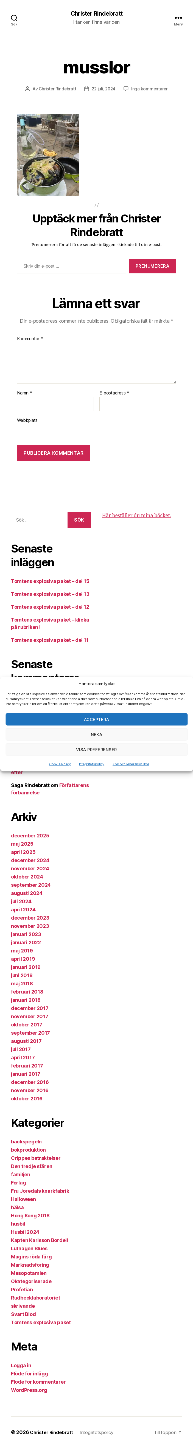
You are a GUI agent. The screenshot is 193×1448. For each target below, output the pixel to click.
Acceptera (96, 719)
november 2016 (30, 1091)
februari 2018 (27, 992)
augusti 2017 (26, 1041)
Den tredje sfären (31, 1166)
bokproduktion (28, 1150)
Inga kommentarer (150, 89)
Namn (24, 393)
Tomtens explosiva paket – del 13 (50, 594)
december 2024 (30, 860)
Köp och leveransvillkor (131, 764)
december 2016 (30, 1082)
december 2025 (30, 836)
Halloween (23, 1199)
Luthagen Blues (29, 1249)
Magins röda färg (31, 1257)
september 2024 (31, 885)
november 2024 (30, 869)
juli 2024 (21, 902)
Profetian (22, 1290)
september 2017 (30, 1033)
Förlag (18, 1183)
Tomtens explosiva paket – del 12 (50, 607)
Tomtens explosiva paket (41, 1323)
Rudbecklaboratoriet (35, 1298)
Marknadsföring (30, 1265)
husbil (18, 1224)
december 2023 (30, 918)
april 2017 (23, 1058)
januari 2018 (26, 1000)
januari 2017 (25, 1074)
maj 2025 (22, 844)
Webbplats (27, 420)
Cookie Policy (60, 764)
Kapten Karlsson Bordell (39, 1240)
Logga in (21, 1366)
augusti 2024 (27, 893)
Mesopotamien (29, 1273)
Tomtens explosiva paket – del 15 (50, 581)
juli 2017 (21, 1049)
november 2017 (29, 1017)
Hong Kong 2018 (30, 1216)
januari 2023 (26, 934)
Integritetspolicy (91, 764)
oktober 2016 (27, 1099)
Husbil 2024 (25, 1232)
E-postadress (114, 393)
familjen (20, 1175)
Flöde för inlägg (29, 1374)
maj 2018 (22, 984)
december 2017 (30, 1008)
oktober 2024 (27, 877)
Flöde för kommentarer (38, 1382)
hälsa (17, 1208)
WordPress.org (29, 1390)
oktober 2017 (26, 1025)
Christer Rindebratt (96, 13)
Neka (96, 734)
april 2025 (23, 852)
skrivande (23, 1306)
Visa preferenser (96, 749)
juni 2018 (22, 975)
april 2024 (23, 910)
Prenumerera (153, 266)
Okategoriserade (31, 1281)
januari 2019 (26, 967)
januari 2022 (26, 943)
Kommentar (30, 339)
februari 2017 (27, 1066)
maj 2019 (22, 951)
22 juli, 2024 (103, 89)
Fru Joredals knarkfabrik (40, 1191)
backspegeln (26, 1142)
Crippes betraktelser (36, 1158)
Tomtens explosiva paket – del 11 (49, 640)
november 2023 (30, 926)
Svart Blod (23, 1314)
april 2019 (23, 959)
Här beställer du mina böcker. (136, 516)
